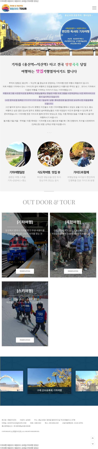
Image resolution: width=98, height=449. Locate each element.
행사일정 (88, 15)
